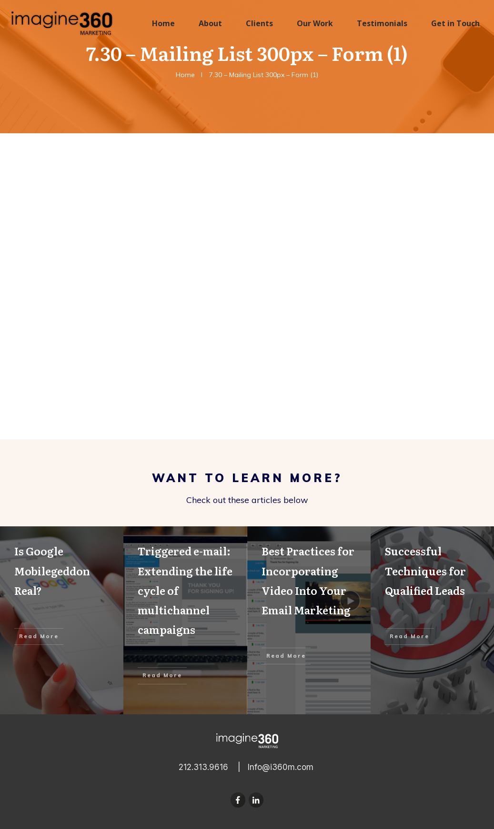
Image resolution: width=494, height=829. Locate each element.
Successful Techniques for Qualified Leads (432, 620)
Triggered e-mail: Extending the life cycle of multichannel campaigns (185, 620)
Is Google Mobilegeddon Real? (61, 620)
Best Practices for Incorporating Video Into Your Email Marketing (309, 620)
